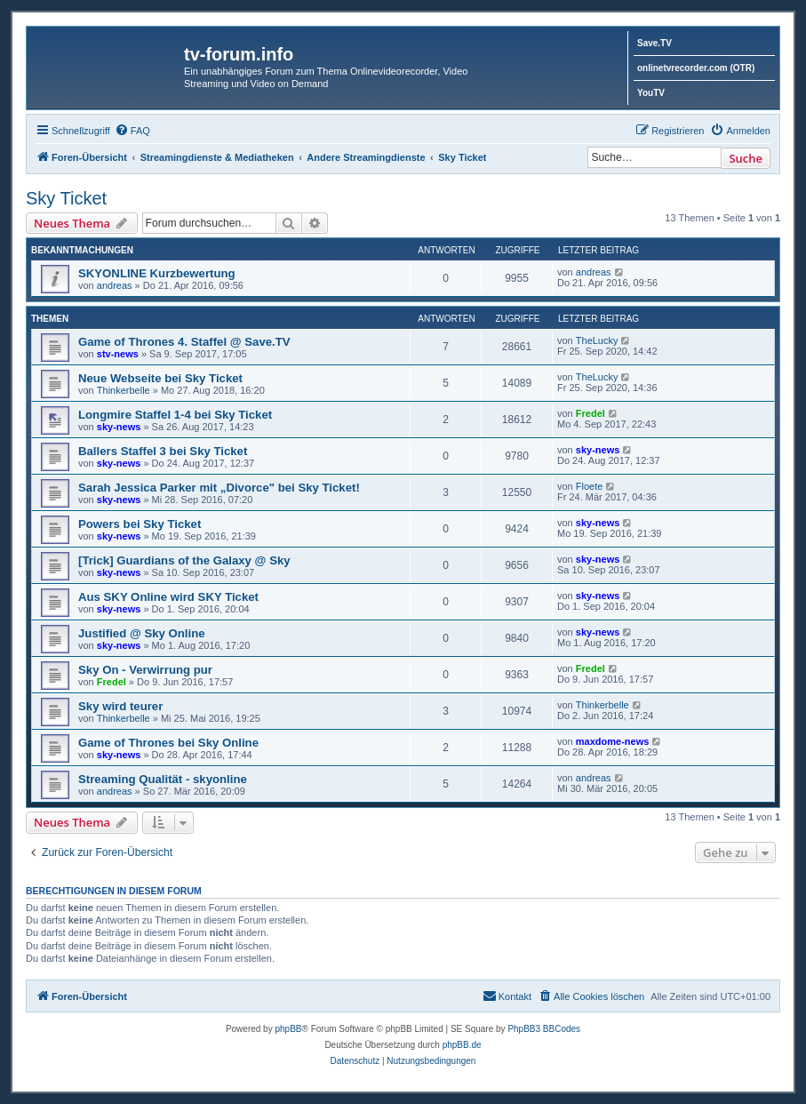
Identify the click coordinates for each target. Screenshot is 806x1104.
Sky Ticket (66, 198)
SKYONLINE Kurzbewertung (156, 273)
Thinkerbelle (123, 390)
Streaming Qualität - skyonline (162, 779)
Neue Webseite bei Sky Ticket (160, 378)
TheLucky (597, 340)
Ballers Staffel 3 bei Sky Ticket (162, 451)
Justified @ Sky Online (141, 633)
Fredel (590, 413)
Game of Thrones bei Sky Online (168, 742)
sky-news (119, 426)
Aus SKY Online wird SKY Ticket (168, 597)
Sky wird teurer (120, 706)
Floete (589, 486)
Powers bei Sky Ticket (139, 524)
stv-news (118, 353)
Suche (745, 158)
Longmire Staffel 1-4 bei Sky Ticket (175, 414)
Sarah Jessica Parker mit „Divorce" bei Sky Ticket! (219, 487)
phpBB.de (462, 1045)
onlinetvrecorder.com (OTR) (695, 68)
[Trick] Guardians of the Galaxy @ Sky (184, 560)
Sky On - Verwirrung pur (145, 669)
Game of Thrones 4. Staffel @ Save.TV (184, 341)
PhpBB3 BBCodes (543, 1029)
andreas (114, 285)
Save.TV (654, 43)
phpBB (288, 1029)
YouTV (651, 93)
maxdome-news (613, 741)
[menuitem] (132, 130)
